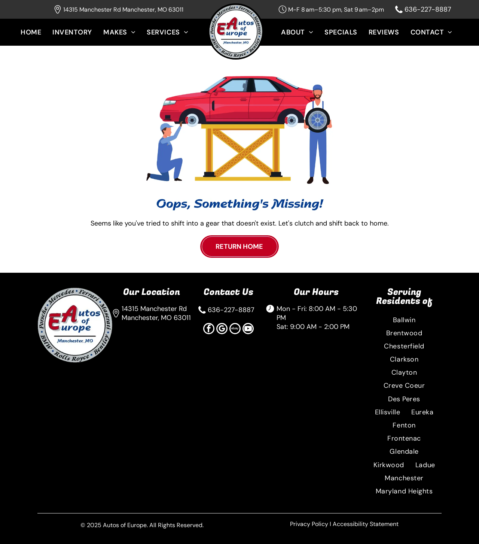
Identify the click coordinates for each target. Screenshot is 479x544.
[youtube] (248, 329)
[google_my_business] (222, 329)
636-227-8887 (428, 9)
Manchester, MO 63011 (156, 317)
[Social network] (235, 329)
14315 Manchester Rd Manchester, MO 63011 (123, 9)
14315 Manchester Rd (154, 308)
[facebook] (208, 329)
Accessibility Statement (366, 524)
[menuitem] (36, 37)
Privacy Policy (309, 524)
